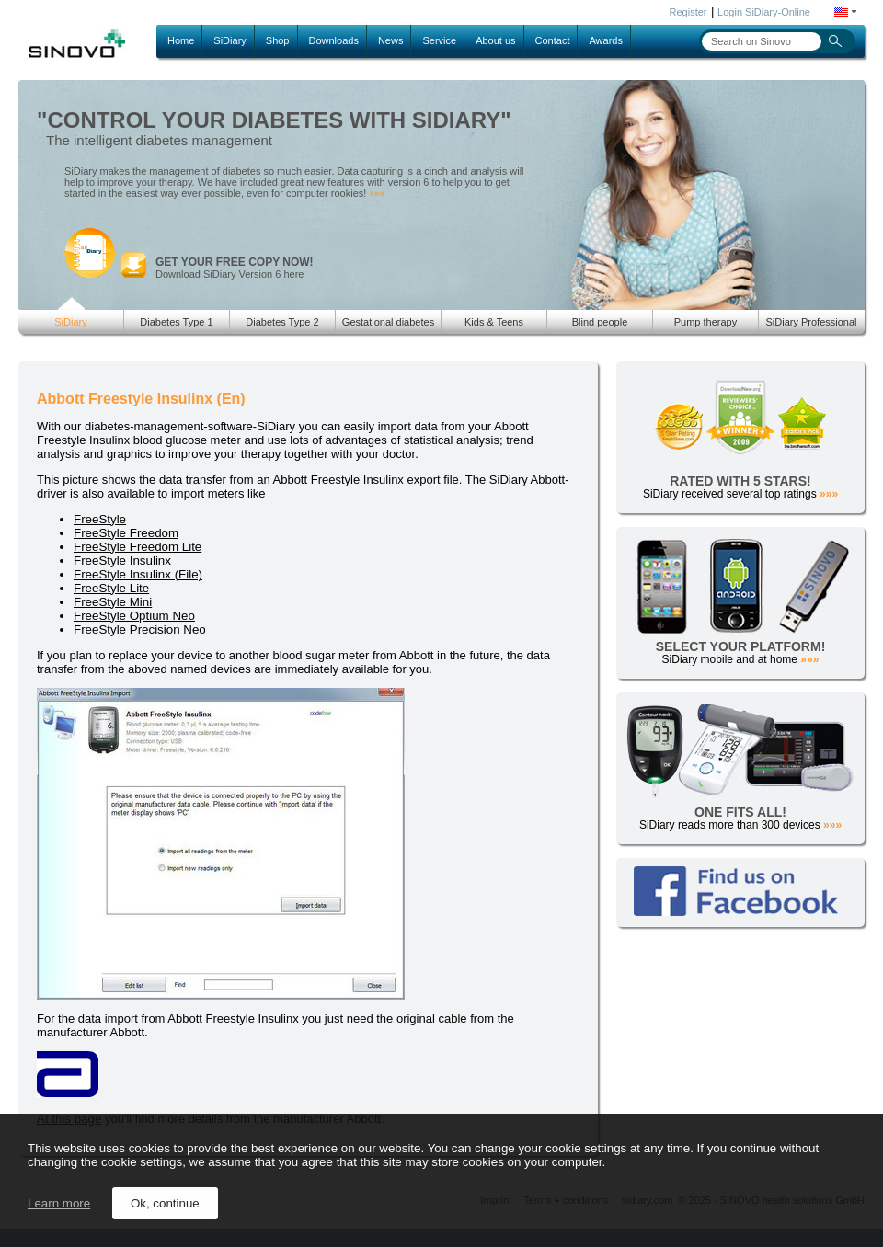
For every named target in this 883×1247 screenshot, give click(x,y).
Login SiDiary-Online (763, 11)
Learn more (59, 1203)
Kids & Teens (493, 321)
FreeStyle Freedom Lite (137, 547)
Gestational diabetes (388, 321)
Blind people (600, 321)
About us (495, 40)
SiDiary (229, 40)
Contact (552, 40)
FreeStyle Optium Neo (134, 616)
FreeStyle (100, 519)
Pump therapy (705, 321)
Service (439, 40)
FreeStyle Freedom (126, 533)
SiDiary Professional (810, 321)
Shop (278, 40)
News (391, 40)
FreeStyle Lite (111, 588)
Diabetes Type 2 (282, 321)
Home (180, 40)
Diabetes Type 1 (176, 321)
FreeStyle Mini (113, 602)
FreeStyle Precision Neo (140, 629)
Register (688, 11)
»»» (376, 194)
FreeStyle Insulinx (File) (138, 574)
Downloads (334, 40)
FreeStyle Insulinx (122, 560)
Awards (605, 40)
